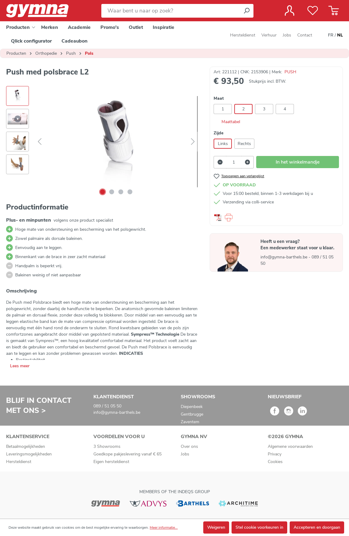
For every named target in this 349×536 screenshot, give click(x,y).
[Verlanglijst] (312, 10)
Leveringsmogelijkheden (29, 454)
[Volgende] (192, 142)
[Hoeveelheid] (234, 162)
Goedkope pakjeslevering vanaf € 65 (127, 454)
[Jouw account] (289, 10)
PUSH (290, 72)
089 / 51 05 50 (107, 406)
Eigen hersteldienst (111, 462)
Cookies (275, 462)
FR (330, 35)
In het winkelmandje (297, 162)
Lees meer (20, 366)
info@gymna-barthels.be (284, 257)
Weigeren (216, 527)
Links (223, 144)
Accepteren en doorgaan (317, 527)
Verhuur (269, 35)
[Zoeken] (246, 11)
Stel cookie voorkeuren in (259, 527)
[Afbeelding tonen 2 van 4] (111, 191)
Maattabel (227, 122)
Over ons (189, 446)
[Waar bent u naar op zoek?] (170, 11)
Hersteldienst (242, 35)
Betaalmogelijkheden (25, 446)
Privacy (274, 454)
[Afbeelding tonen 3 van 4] (120, 191)
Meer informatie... (164, 527)
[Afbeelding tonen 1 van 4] (102, 191)
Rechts (244, 144)
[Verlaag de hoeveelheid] (220, 162)
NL (340, 35)
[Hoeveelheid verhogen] (247, 162)
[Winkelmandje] (333, 10)
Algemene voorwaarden (290, 446)
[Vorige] (39, 142)
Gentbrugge (192, 414)
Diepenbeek (192, 407)
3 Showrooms (106, 446)
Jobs (287, 35)
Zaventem (190, 422)
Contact (304, 35)
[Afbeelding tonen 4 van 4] (129, 191)
